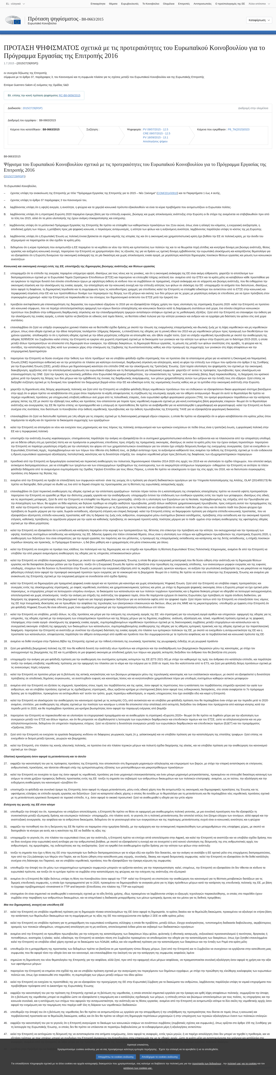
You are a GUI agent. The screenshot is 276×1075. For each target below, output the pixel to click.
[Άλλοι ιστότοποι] (259, 4)
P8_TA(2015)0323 (238, 129)
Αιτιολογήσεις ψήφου (155, 141)
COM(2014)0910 (167, 193)
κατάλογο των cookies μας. (138, 1072)
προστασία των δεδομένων (206, 1067)
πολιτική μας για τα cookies (242, 1067)
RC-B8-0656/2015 (69, 95)
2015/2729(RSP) (32, 108)
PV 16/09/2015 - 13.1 (155, 137)
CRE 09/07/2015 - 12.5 (156, 133)
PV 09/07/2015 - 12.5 (155, 129)
